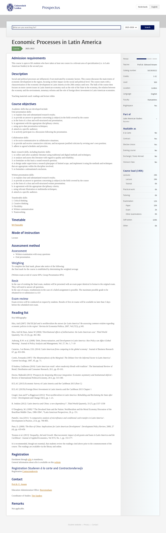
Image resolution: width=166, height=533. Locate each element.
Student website (74, 525)
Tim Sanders (37, 496)
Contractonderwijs (30, 471)
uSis (30, 459)
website (57, 462)
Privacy (86, 525)
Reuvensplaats (46, 490)
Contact (95, 525)
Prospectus (51, 7)
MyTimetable (17, 225)
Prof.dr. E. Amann (19, 484)
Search (147, 27)
